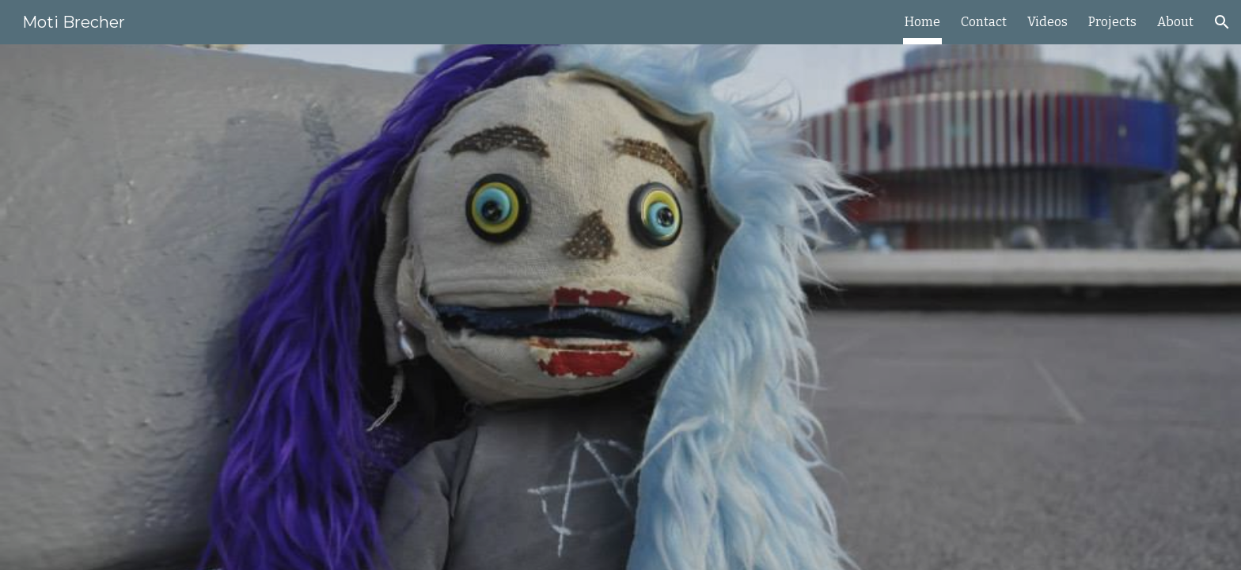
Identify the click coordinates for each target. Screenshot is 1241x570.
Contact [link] (984, 21)
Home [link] (922, 21)
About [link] (1175, 21)
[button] (1222, 22)
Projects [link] (1112, 21)
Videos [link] (1047, 21)
